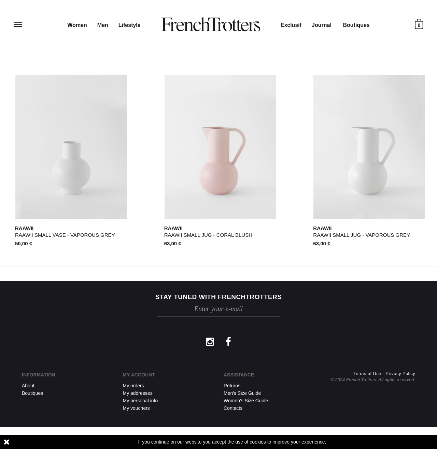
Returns (232, 385)
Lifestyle (129, 25)
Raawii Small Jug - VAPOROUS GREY (361, 235)
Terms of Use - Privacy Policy (384, 395)
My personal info (140, 400)
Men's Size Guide (242, 393)
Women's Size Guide (246, 400)
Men (102, 25)
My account (139, 374)
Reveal (18, 24)
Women (77, 25)
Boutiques (356, 25)
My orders (133, 385)
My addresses (138, 393)
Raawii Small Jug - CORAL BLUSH (208, 235)
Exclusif (291, 25)
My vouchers (136, 408)
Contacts (233, 408)
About (28, 385)
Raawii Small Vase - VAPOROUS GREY (65, 235)
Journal (322, 25)
